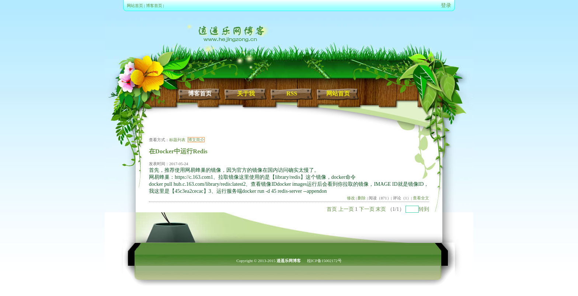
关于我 (246, 93)
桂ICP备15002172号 (324, 260)
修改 (351, 198)
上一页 (346, 209)
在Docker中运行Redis (178, 151)
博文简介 (196, 139)
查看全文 (421, 198)
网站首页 (135, 5)
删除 (362, 198)
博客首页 (154, 5)
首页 (332, 209)
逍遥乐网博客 (288, 260)
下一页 (367, 209)
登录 (446, 5)
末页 (381, 209)
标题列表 (177, 139)
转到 (424, 209)
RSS (291, 93)
